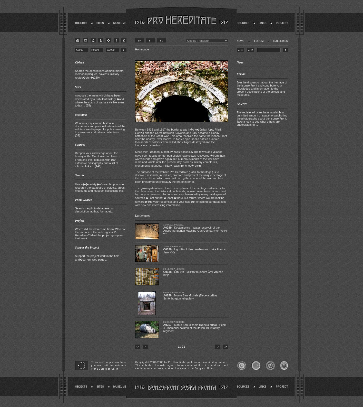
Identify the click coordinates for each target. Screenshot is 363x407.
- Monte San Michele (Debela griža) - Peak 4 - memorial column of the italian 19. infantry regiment (194, 328)
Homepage (142, 49)
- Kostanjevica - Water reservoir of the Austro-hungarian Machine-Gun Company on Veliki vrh (195, 230)
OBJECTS (81, 23)
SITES (100, 23)
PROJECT (282, 23)
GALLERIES (280, 41)
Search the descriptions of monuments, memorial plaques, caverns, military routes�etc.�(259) (99, 74)
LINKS (263, 23)
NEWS (240, 41)
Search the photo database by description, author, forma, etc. (94, 210)
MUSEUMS (119, 23)
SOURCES (243, 23)
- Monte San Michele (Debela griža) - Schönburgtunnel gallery (191, 297)
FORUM (259, 41)
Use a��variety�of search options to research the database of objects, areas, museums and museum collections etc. (100, 187)
